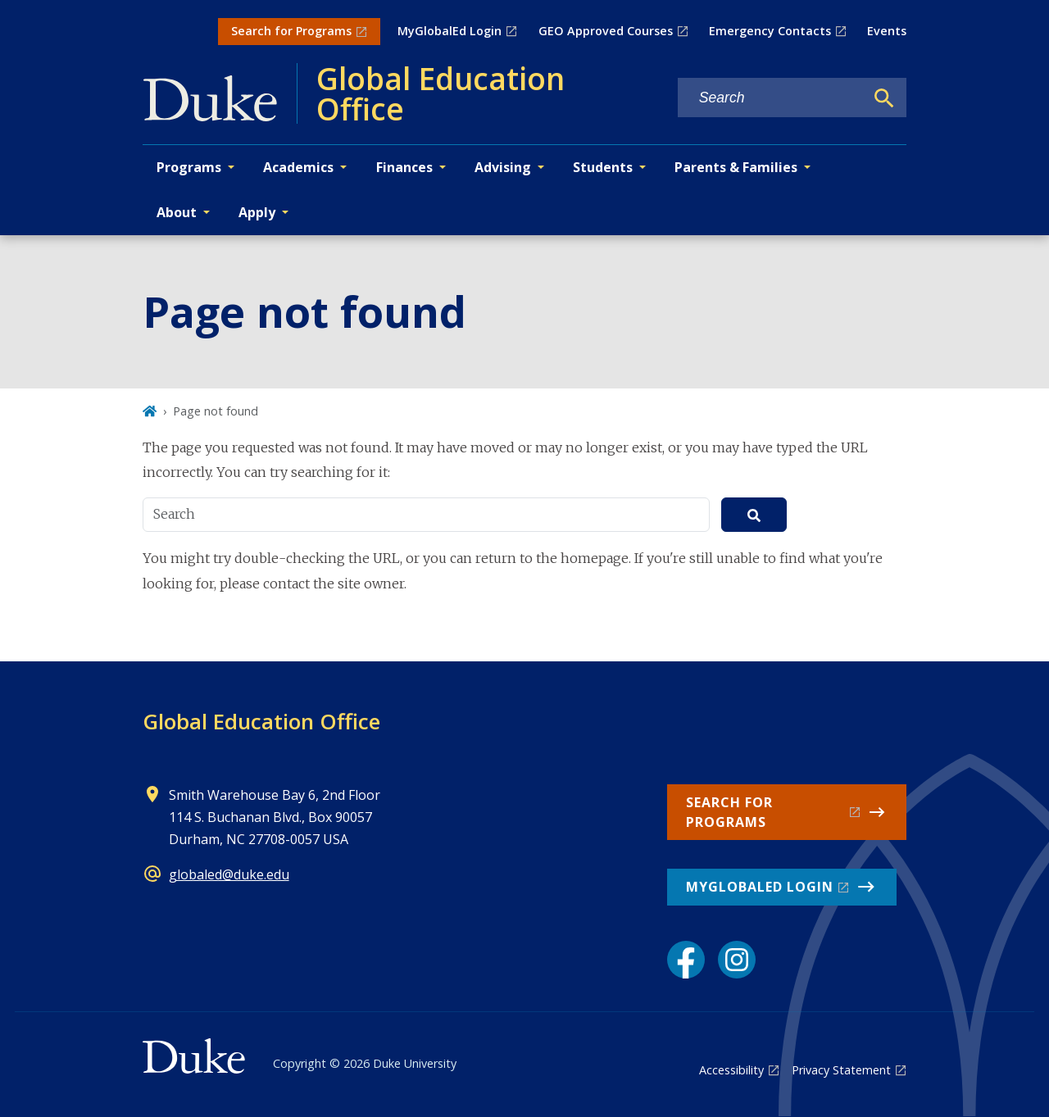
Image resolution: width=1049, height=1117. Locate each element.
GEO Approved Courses (605, 31)
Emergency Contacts (770, 31)
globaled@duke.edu (229, 874)
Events (886, 31)
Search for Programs (291, 31)
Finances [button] (404, 167)
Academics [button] (298, 167)
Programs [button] (189, 167)
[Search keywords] (771, 98)
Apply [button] (256, 212)
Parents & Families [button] (735, 167)
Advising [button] (503, 167)
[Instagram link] (737, 960)
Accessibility (731, 1070)
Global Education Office (261, 721)
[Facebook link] (686, 960)
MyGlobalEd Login (449, 31)
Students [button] (603, 167)
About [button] (177, 212)
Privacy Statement (841, 1070)
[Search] (884, 98)
